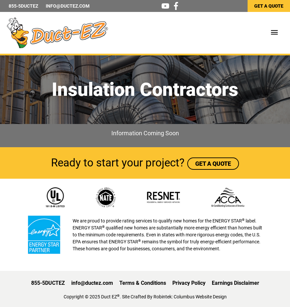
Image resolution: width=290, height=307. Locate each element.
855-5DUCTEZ (23, 6)
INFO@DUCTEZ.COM (67, 6)
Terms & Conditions (142, 283)
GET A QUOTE (268, 6)
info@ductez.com (92, 283)
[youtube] (166, 6)
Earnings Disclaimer (235, 283)
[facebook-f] (177, 6)
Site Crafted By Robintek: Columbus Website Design (174, 296)
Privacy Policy (188, 283)
